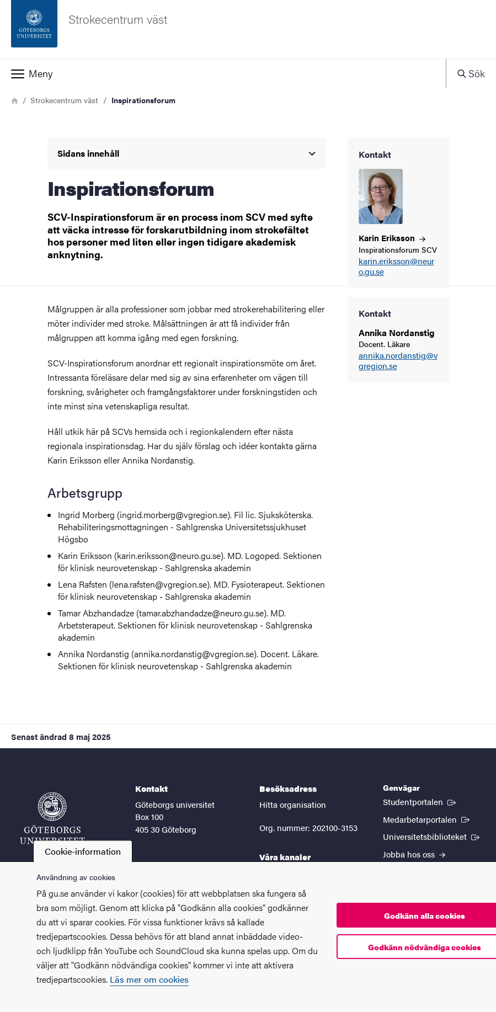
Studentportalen (420, 801)
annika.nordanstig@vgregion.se (398, 360)
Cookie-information (83, 851)
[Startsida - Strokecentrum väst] (248, 29)
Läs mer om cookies (149, 979)
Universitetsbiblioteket (432, 836)
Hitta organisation (292, 804)
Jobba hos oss (414, 854)
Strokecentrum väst (64, 100)
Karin (392, 237)
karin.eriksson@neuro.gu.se (396, 266)
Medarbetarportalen (427, 819)
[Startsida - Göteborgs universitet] (52, 818)
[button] (223, 73)
